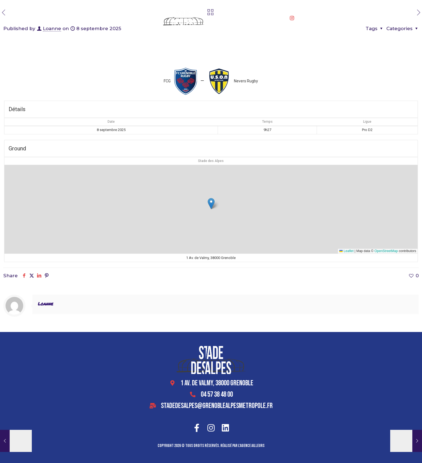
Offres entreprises (145, 19)
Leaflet (346, 251)
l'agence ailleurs (251, 445)
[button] (211, 203)
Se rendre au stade (273, 19)
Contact (305, 19)
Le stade (112, 19)
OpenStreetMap (386, 251)
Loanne (45, 303)
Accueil (91, 19)
